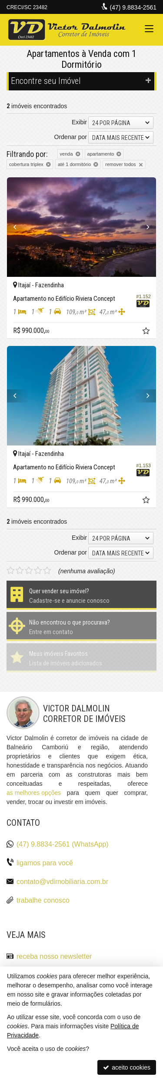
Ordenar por (70, 136)
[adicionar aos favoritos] (147, 332)
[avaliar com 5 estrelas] (47, 570)
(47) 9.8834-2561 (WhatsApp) (63, 844)
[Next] (145, 226)
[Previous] (18, 226)
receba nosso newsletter (54, 956)
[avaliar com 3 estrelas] (29, 570)
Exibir (79, 122)
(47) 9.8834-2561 (133, 7)
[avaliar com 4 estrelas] (38, 570)
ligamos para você (45, 863)
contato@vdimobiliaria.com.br (62, 881)
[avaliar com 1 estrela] (11, 570)
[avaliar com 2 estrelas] (20, 570)
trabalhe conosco (43, 900)
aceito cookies (126, 1067)
